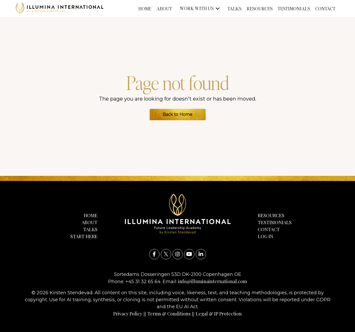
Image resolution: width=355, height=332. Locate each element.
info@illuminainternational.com (212, 281)
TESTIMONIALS (294, 8)
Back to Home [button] (178, 114)
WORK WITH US (200, 8)
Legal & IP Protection (219, 314)
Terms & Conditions (169, 314)
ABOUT (164, 8)
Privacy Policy (127, 314)
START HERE (83, 236)
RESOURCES (260, 8)
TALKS (234, 8)
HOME (144, 8)
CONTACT (325, 8)
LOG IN (265, 236)
